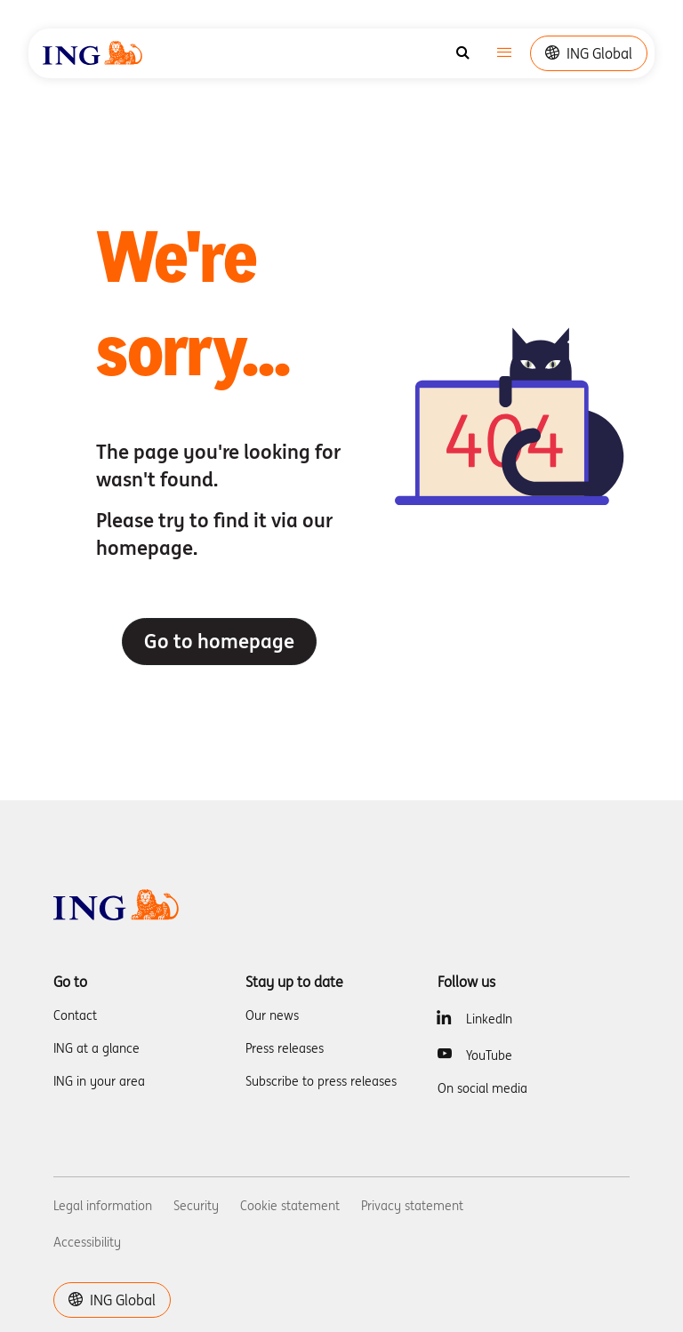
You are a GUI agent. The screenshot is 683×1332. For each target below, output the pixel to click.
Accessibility (87, 1242)
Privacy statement (412, 1206)
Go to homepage (219, 641)
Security (196, 1206)
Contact (75, 1015)
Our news (272, 1015)
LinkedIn (489, 1019)
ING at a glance (96, 1048)
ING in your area (99, 1081)
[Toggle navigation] (504, 54)
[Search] (462, 53)
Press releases (284, 1048)
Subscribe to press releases (321, 1081)
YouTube (489, 1055)
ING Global (588, 53)
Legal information (102, 1206)
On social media (482, 1088)
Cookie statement (290, 1206)
